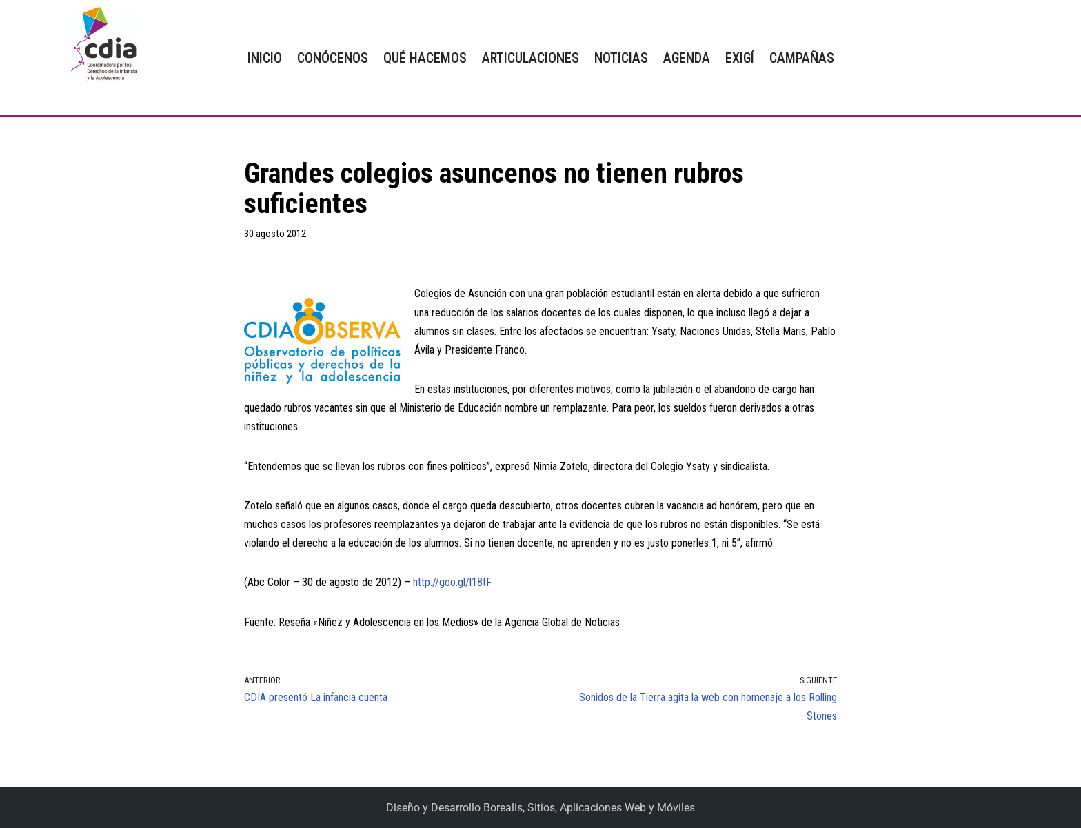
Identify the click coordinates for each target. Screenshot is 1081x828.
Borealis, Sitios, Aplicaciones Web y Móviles (589, 807)
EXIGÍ (739, 58)
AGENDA (686, 58)
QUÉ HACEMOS (425, 58)
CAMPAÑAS (801, 58)
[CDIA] (101, 44)
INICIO (264, 58)
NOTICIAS (621, 58)
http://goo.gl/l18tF (452, 582)
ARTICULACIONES (530, 58)
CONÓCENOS (332, 58)
